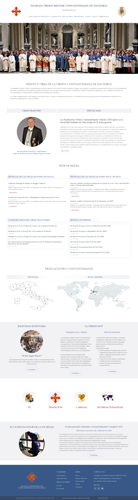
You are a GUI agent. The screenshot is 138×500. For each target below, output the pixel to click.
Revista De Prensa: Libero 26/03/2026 (85, 242)
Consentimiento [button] (103, 498)
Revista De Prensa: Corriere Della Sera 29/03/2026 (90, 226)
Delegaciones (67, 16)
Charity (88, 16)
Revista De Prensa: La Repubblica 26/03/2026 (88, 231)
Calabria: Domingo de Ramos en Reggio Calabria (26, 183)
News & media (69, 166)
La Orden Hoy (55, 16)
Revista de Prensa (80, 220)
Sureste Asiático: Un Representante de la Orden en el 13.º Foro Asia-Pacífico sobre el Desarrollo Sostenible (99, 184)
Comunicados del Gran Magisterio (29, 220)
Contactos (95, 16)
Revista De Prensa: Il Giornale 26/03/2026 (87, 236)
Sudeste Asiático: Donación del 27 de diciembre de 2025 (91, 201)
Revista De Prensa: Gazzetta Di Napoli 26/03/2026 (89, 252)
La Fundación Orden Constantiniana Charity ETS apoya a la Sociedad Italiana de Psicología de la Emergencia (91, 121)
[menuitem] (105, 16)
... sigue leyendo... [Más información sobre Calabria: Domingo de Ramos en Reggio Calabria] (13, 192)
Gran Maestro (31, 110)
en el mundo (95, 277)
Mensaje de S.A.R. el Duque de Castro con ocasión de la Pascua (32, 226)
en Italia (33, 277)
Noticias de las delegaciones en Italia (31, 176)
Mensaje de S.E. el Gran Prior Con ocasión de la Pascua (29, 231)
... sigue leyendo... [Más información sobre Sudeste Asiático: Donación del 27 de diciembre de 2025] (75, 210)
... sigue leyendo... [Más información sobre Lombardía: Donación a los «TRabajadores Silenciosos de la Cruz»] (13, 206)
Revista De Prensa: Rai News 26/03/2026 (86, 247)
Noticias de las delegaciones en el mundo (95, 176)
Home (31, 16)
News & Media (79, 16)
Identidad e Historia (41, 16)
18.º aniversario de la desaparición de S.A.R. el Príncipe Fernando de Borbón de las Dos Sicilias (35, 243)
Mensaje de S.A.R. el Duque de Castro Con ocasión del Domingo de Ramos (36, 236)
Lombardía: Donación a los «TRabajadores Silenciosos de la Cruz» (33, 197)
